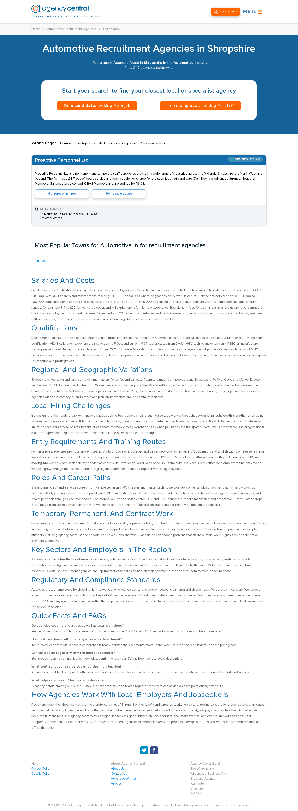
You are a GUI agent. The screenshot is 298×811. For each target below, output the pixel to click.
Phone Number (62, 194)
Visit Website (119, 194)
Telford (41, 260)
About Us (117, 768)
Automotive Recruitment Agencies (71, 29)
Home (35, 29)
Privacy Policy (41, 768)
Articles (116, 783)
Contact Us (119, 773)
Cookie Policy (41, 773)
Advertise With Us (124, 778)
